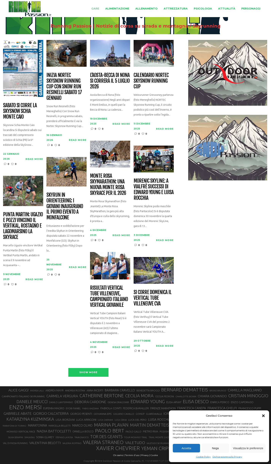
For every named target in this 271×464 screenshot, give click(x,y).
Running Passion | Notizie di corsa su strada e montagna (119, 26)
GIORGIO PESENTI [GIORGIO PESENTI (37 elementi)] (81, 413)
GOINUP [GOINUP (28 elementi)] (140, 414)
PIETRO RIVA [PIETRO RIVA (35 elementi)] (150, 431)
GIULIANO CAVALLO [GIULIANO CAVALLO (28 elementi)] (123, 414)
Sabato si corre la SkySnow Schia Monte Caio (20, 111)
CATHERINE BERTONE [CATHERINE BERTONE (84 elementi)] (102, 395)
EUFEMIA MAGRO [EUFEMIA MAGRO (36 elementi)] (53, 408)
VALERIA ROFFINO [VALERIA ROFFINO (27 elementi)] (71, 443)
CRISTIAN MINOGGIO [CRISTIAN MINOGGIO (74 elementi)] (248, 395)
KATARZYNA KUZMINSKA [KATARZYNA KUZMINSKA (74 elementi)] (30, 419)
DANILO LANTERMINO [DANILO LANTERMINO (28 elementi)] (61, 402)
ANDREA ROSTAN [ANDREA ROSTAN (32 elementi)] (75, 390)
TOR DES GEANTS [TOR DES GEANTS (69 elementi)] (106, 436)
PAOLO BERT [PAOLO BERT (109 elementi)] (109, 430)
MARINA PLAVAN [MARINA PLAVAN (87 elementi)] (111, 424)
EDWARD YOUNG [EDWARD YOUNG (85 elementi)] (148, 401)
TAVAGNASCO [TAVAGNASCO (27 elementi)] (81, 437)
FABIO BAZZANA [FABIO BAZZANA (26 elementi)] (90, 408)
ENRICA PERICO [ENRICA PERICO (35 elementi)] (219, 402)
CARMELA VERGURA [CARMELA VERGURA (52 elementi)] (62, 396)
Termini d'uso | (133, 455)
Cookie (154, 455)
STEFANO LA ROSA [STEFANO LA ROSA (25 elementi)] (64, 437)
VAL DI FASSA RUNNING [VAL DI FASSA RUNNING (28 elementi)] (15, 443)
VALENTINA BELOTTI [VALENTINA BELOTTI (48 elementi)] (45, 443)
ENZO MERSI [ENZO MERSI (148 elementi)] (25, 407)
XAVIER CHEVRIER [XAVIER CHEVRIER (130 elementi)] (118, 448)
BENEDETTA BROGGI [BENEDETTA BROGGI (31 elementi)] (148, 390)
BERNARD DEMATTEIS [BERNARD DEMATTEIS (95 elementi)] (184, 389)
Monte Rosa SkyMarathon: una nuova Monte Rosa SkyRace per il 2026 (108, 184)
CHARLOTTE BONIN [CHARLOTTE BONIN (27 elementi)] (185, 396)
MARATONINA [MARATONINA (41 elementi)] (37, 425)
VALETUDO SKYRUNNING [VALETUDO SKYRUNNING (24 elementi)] (159, 443)
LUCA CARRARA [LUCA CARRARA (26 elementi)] (105, 420)
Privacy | (145, 455)
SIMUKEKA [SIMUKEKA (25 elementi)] (30, 437)
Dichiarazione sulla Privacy (227, 456)
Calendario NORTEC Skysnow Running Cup (151, 81)
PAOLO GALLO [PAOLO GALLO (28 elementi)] (133, 431)
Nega (215, 448)
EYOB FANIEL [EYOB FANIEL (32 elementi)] (73, 408)
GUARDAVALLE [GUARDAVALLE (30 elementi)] (154, 413)
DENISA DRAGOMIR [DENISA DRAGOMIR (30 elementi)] (118, 402)
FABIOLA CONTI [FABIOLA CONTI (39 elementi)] (110, 408)
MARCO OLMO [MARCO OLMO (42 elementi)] (82, 425)
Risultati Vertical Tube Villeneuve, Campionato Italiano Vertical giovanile (109, 296)
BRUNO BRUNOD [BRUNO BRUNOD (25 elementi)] (218, 390)
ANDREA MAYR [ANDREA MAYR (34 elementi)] (54, 390)
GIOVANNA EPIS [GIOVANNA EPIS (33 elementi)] (103, 413)
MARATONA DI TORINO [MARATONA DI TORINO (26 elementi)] (14, 425)
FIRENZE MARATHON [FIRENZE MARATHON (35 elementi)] (163, 408)
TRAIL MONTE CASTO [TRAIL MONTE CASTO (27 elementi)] (160, 437)
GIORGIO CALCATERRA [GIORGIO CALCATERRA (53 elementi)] (51, 414)
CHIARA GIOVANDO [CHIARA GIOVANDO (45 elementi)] (212, 396)
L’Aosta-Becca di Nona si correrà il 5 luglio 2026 (110, 81)
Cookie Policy (203, 456)
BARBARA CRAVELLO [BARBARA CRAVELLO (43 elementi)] (120, 390)
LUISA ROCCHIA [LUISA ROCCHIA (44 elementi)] (159, 419)
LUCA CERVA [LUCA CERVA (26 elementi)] (121, 420)
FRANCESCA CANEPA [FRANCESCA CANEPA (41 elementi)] (191, 408)
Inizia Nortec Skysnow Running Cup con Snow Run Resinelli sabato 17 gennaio (64, 86)
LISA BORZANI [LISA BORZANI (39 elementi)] (65, 419)
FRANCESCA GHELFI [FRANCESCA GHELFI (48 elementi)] (222, 408)
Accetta (186, 448)
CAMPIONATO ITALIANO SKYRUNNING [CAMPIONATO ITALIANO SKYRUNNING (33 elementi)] (23, 396)
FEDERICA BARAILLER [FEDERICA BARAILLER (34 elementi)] (136, 408)
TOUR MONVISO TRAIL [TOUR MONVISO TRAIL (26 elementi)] (135, 437)
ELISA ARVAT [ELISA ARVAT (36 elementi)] (173, 402)
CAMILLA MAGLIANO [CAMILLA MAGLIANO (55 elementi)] (245, 390)
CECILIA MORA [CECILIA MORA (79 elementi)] (139, 395)
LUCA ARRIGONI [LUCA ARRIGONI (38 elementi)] (86, 419)
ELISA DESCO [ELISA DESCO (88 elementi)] (196, 401)
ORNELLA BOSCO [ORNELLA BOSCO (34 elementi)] (83, 431)
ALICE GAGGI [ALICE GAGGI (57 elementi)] (18, 390)
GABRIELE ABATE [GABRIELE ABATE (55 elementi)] (18, 413)
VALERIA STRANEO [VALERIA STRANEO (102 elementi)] (103, 442)
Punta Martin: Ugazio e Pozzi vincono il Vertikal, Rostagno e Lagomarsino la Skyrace (23, 226)
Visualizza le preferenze (248, 448)
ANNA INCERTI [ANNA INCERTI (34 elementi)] (95, 390)
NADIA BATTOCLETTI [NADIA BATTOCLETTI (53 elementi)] (54, 431)
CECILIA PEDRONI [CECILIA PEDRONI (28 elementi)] (164, 396)
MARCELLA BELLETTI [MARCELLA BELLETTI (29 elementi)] (60, 425)
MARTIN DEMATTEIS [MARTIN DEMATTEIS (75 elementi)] (149, 425)
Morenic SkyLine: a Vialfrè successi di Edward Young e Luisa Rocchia (154, 189)
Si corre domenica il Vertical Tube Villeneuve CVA (152, 298)
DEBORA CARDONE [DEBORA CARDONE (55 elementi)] (90, 402)
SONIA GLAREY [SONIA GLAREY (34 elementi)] (45, 437)
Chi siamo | (118, 455)
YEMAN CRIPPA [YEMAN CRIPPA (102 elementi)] (157, 448)
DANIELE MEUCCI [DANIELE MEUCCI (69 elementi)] (32, 401)
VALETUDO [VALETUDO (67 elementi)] (135, 442)
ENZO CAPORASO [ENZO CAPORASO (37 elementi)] (242, 402)
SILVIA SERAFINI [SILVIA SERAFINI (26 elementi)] (15, 437)
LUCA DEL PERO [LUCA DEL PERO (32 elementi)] (137, 419)
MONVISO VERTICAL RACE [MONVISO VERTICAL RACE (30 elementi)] (21, 431)
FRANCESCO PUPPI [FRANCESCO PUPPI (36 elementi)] (249, 408)
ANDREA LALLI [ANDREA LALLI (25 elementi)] (37, 390)
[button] (263, 416)
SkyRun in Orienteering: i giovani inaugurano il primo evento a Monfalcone (64, 206)
